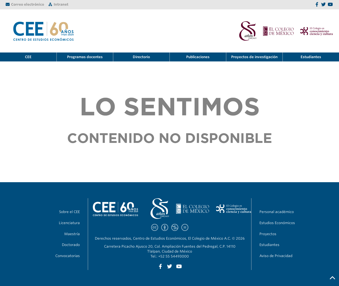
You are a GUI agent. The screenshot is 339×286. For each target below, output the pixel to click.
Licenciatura (69, 223)
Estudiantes (311, 57)
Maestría (72, 234)
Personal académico (276, 212)
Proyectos (267, 234)
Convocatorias (67, 256)
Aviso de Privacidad (275, 256)
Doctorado (71, 245)
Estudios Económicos (277, 223)
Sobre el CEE (69, 212)
